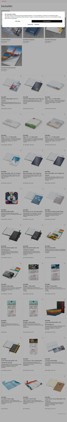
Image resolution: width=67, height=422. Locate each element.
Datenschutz (30, 24)
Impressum (36, 24)
